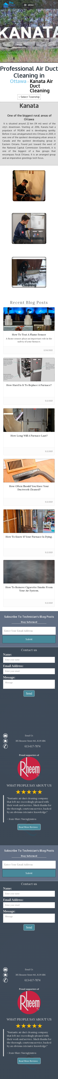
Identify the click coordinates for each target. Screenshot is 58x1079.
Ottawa (18, 81)
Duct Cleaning (29, 195)
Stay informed (29, 622)
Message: (9, 677)
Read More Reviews (28, 827)
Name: (7, 654)
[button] (29, 5)
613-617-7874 (32, 746)
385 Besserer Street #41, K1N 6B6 (30, 741)
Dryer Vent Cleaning (29, 283)
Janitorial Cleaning (29, 238)
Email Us (29, 735)
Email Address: (13, 665)
